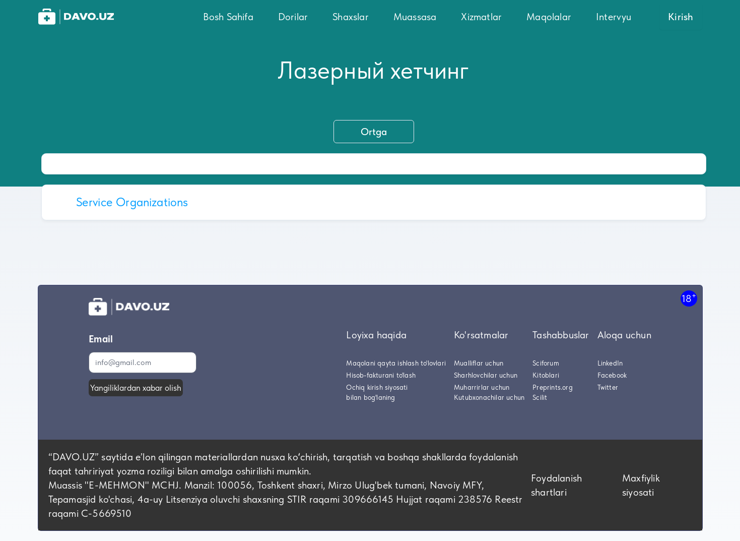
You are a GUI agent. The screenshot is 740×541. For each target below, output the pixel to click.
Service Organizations (132, 202)
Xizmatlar (481, 17)
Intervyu (614, 17)
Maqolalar (548, 17)
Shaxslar (350, 17)
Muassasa (415, 17)
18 (689, 298)
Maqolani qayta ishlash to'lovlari (396, 363)
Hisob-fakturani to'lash (381, 375)
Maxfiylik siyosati (641, 485)
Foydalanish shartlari (556, 485)
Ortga (374, 132)
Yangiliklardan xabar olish (135, 388)
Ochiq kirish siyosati (377, 387)
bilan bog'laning (370, 397)
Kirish (680, 17)
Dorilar (293, 17)
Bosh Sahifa (228, 17)
